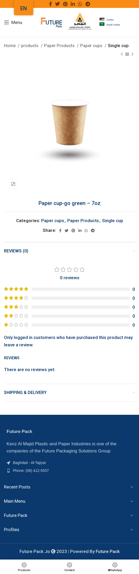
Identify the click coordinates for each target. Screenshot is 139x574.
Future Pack (108, 551)
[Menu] (13, 22)
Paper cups (91, 45)
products (30, 45)
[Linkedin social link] (72, 4)
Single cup (118, 45)
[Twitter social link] (57, 4)
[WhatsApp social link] (80, 4)
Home (10, 45)
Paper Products (60, 45)
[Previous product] (121, 54)
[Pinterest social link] (65, 4)
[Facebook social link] (50, 4)
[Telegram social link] (88, 4)
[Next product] (132, 54)
